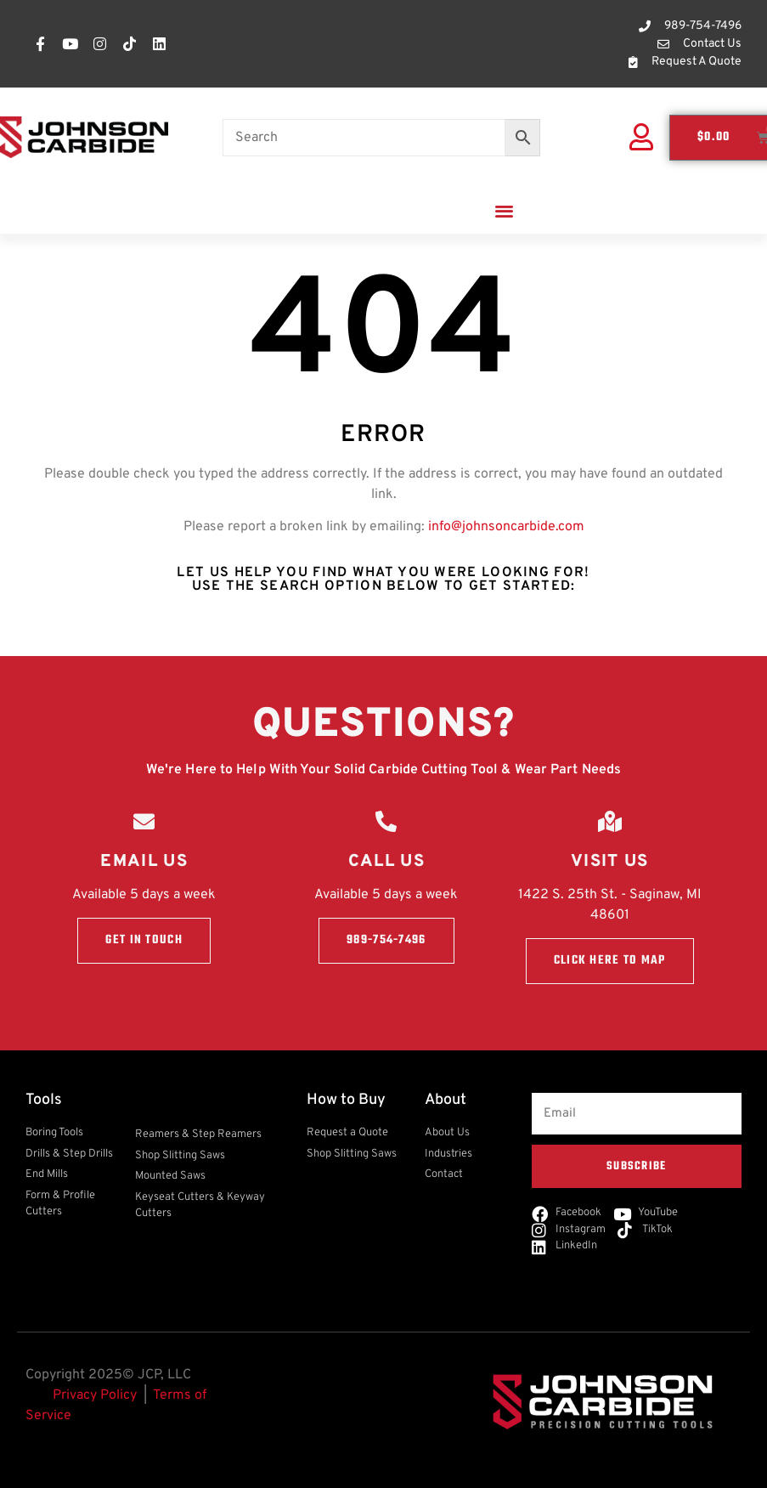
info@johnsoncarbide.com (506, 526)
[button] (504, 210)
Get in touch (144, 940)
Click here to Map (610, 960)
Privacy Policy (95, 1395)
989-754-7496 (386, 940)
